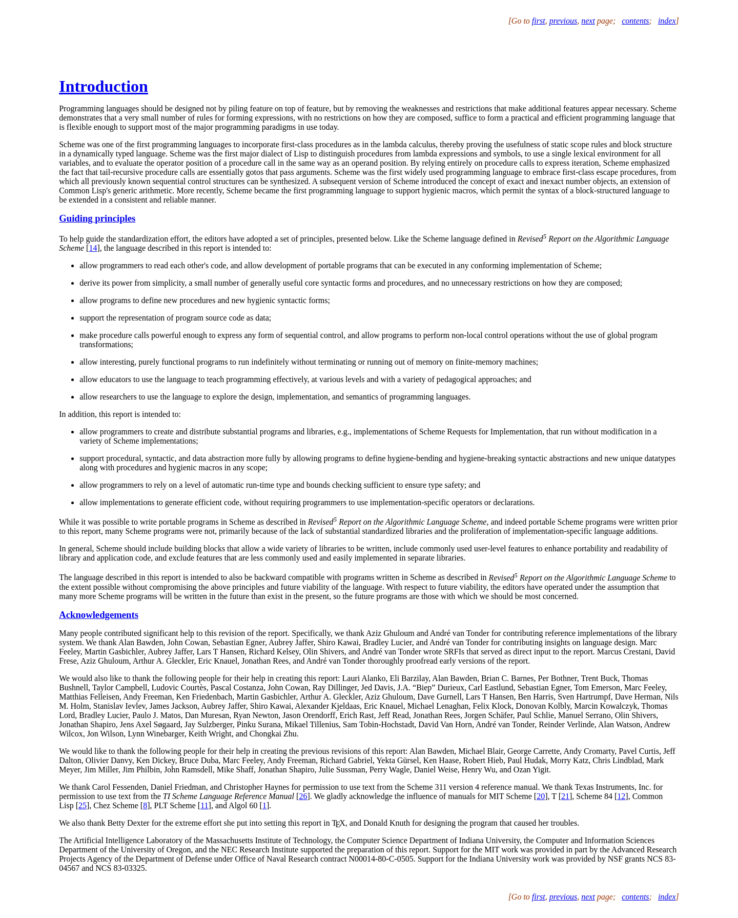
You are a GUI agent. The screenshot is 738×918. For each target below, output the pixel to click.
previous (563, 20)
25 (82, 805)
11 (204, 805)
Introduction (103, 86)
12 (621, 796)
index (667, 20)
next (588, 20)
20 (541, 796)
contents (635, 20)
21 (565, 796)
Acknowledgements (98, 614)
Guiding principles (97, 218)
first (538, 20)
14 (93, 248)
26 (303, 796)
